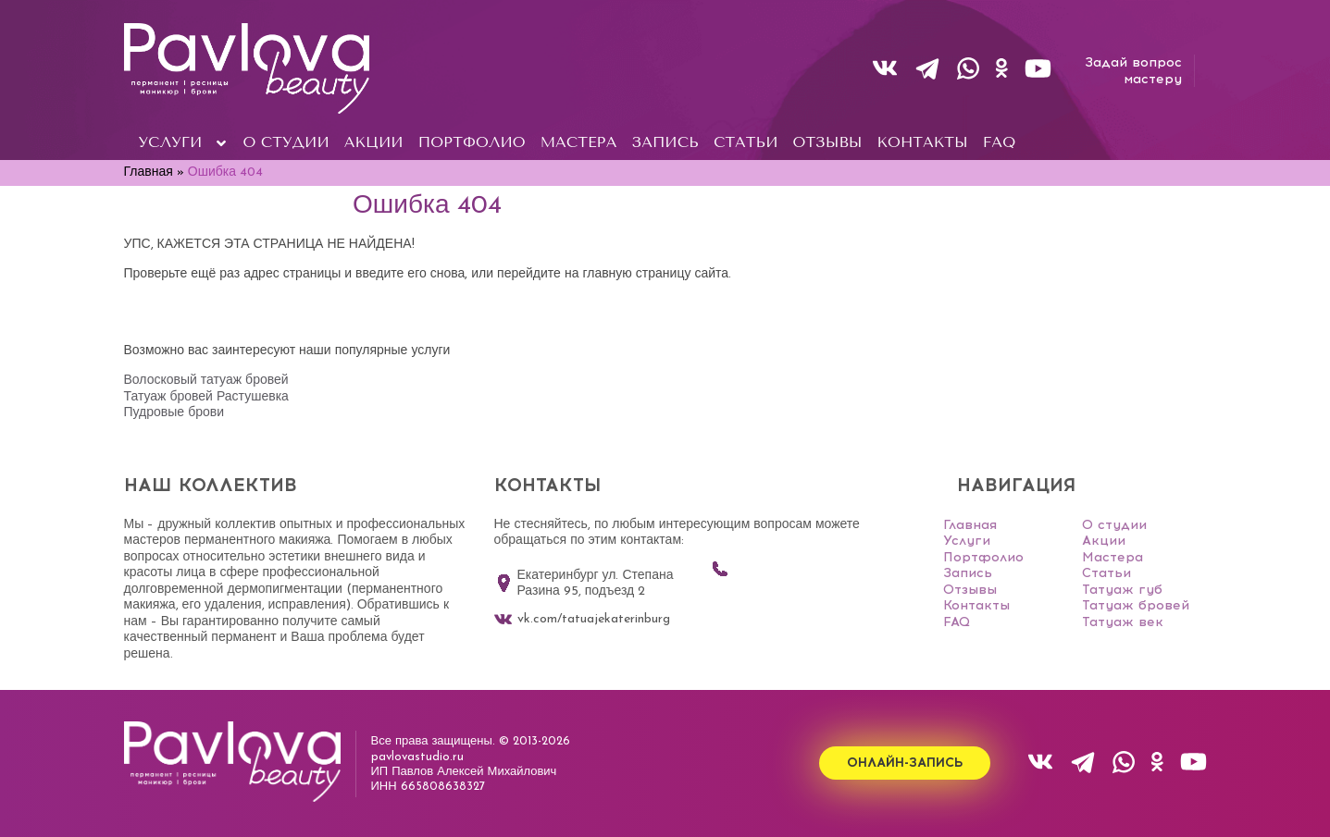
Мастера (1112, 557)
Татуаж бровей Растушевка (206, 397)
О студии (1114, 525)
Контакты (976, 605)
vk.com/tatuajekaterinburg (582, 619)
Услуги (966, 540)
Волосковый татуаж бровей (206, 381)
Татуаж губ (1122, 589)
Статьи (1106, 573)
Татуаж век (1122, 622)
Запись (967, 573)
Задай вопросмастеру (1133, 71)
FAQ (956, 622)
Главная (970, 525)
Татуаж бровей (1135, 605)
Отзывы (970, 589)
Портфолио (983, 557)
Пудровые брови (174, 413)
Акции (1103, 540)
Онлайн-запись (905, 764)
